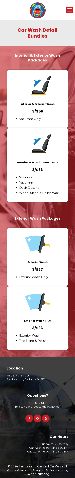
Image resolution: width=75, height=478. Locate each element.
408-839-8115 (37, 402)
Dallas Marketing (37, 474)
